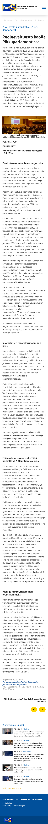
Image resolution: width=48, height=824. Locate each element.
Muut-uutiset (27, 751)
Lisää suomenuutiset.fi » (11, 788)
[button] (43, 6)
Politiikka (26, 729)
